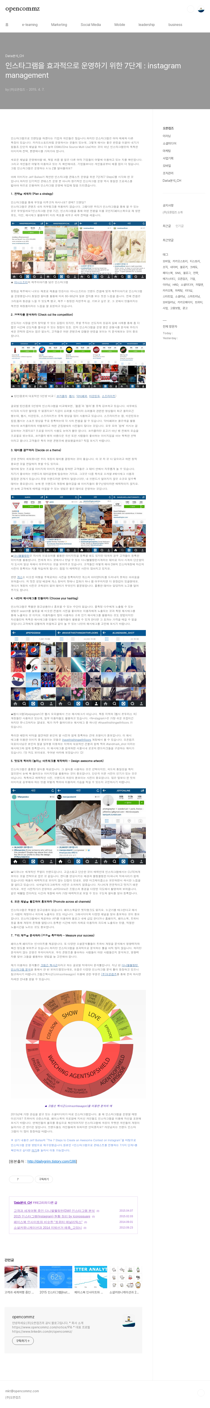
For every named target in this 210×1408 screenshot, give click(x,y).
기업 (192, 279)
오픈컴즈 (168, 128)
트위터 (198, 302)
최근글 (167, 226)
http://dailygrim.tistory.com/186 (51, 1161)
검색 (190, 9)
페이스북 (168, 273)
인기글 (180, 226)
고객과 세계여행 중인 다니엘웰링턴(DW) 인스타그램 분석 (54, 1210)
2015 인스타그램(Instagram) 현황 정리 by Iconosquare (52, 1216)
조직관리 (168, 173)
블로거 (183, 267)
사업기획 (168, 158)
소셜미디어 (169, 143)
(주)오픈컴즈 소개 (173, 212)
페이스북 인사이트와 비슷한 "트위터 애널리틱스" (48, 1222)
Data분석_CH (23, 1202)
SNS (178, 273)
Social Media (91, 25)
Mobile (119, 25)
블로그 (187, 273)
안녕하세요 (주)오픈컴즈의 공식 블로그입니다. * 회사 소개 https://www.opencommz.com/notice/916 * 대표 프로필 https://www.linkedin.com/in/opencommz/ (51, 1327)
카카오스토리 (180, 261)
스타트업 (168, 296)
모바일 (167, 166)
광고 (185, 308)
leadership (147, 25)
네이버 (174, 267)
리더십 (188, 290)
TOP (201, 1392)
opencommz (22, 9)
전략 (195, 273)
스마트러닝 (193, 296)
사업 (165, 308)
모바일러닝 (169, 302)
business (175, 25)
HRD (175, 284)
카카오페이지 (185, 302)
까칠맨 (199, 284)
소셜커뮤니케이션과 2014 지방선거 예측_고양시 (48, 1227)
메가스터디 (169, 279)
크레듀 (193, 267)
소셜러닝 (180, 296)
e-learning (30, 25)
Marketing (59, 25)
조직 (165, 267)
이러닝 (167, 136)
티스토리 (195, 261)
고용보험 (175, 308)
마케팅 (167, 151)
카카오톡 (168, 290)
